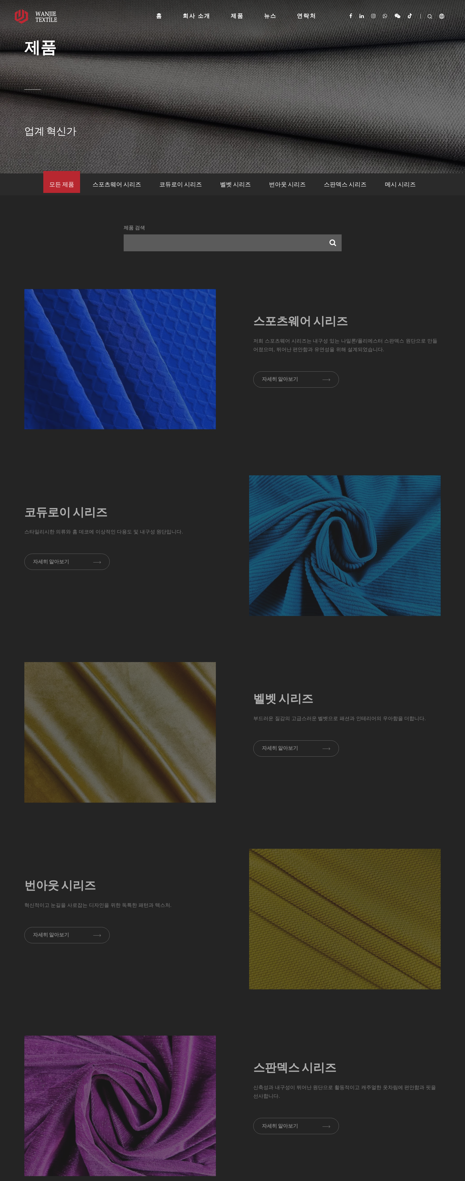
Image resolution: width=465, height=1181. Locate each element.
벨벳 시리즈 (235, 184)
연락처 (306, 16)
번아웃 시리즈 (287, 184)
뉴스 (270, 16)
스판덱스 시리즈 (345, 184)
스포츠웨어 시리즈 (117, 184)
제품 (237, 16)
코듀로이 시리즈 (180, 184)
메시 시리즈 (400, 184)
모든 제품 (61, 184)
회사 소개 (197, 16)
